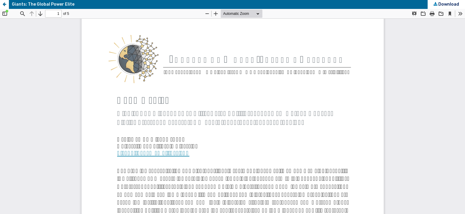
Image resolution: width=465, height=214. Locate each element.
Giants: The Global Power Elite (43, 4)
